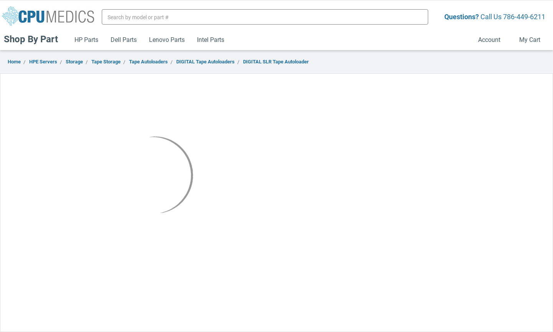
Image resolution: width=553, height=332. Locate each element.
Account (492, 39)
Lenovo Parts (167, 39)
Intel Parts (210, 39)
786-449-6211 (524, 16)
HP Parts (86, 39)
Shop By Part (34, 39)
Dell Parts (124, 39)
